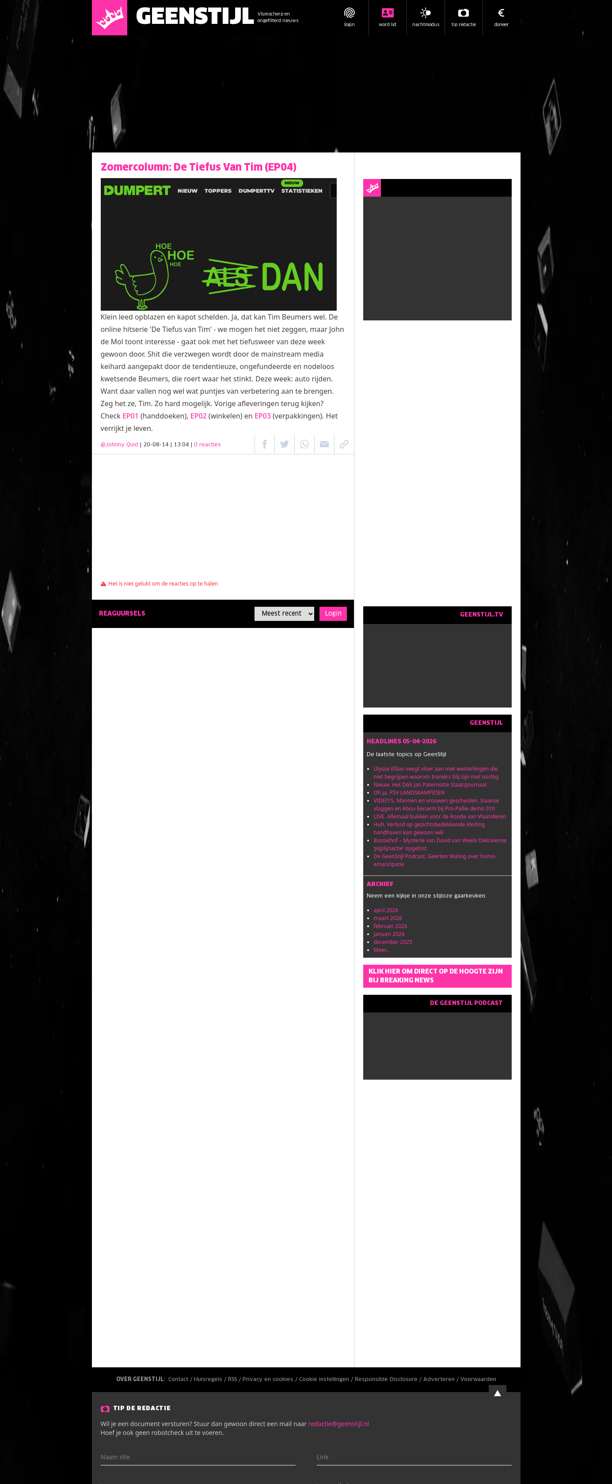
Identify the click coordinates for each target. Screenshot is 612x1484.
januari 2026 (389, 934)
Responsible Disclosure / (389, 1379)
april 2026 (386, 910)
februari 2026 (390, 926)
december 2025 (393, 942)
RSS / (235, 1379)
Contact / (181, 1379)
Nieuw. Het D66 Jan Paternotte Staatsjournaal (430, 784)
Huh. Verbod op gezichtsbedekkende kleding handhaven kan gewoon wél (429, 828)
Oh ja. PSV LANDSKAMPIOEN (409, 792)
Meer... (382, 950)
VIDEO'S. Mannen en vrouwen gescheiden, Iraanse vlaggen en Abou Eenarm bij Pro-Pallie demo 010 (436, 804)
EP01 (130, 416)
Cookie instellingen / (327, 1379)
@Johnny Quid (119, 445)
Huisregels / (211, 1379)
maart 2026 (388, 918)
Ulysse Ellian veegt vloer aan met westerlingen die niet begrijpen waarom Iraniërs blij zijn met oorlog (436, 772)
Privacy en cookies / (271, 1379)
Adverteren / (441, 1379)
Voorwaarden (478, 1379)
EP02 (198, 416)
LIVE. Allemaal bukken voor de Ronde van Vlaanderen (440, 816)
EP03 (263, 416)
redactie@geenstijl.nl (338, 1423)
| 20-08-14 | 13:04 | (180, 445)
